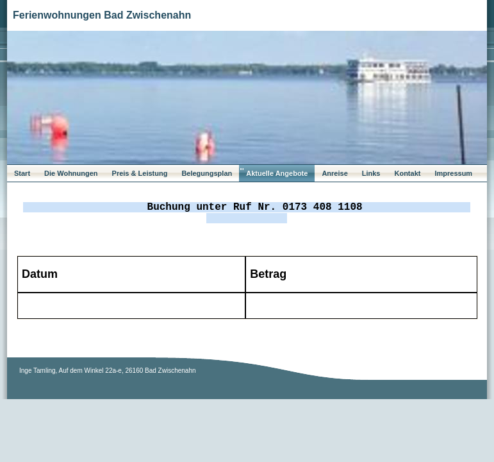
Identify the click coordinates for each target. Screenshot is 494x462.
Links (371, 173)
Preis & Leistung (140, 173)
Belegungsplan (206, 173)
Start (22, 173)
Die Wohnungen (71, 173)
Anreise (334, 173)
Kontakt (407, 173)
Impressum (453, 173)
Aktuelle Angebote (277, 173)
